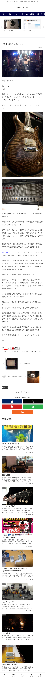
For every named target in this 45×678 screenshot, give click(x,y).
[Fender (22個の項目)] (14, 632)
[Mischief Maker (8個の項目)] (17, 642)
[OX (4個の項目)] (14, 649)
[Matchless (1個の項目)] (36, 659)
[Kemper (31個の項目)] (19, 628)
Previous (2, 27)
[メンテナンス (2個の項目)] (37, 649)
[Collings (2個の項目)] (29, 656)
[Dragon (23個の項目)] (6, 632)
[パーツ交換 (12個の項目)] (14, 639)
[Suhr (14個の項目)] (40, 635)
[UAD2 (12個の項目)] (5, 639)
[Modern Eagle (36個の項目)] (8, 628)
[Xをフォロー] (33, 401)
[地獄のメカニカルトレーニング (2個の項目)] (30, 652)
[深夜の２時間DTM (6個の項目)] (10, 646)
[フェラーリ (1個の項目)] (22, 659)
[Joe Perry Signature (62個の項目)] (29, 622)
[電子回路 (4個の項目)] (6, 649)
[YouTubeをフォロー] (12, 406)
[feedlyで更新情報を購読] (33, 406)
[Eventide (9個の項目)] (6, 642)
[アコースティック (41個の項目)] (35, 625)
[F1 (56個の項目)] (40, 622)
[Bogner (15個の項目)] (32, 635)
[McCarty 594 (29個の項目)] (30, 628)
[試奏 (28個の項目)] (39, 628)
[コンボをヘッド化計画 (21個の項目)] (26, 632)
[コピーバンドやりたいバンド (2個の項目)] (12, 656)
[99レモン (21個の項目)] (38, 632)
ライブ (5, 387)
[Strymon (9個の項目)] (30, 639)
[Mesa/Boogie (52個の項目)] (20, 625)
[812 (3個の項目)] (28, 649)
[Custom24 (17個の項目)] (13, 635)
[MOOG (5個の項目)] (23, 646)
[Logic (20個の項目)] (5, 635)
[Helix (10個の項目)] (23, 639)
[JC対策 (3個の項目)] (21, 649)
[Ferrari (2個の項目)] (38, 656)
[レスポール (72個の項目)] (15, 622)
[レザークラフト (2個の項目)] (10, 652)
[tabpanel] (12, 27)
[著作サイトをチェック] (12, 401)
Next (43, 27)
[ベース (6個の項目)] (39, 642)
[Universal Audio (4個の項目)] (36, 646)
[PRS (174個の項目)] (5, 622)
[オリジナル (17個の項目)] (23, 635)
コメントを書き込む (22, 595)
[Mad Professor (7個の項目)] (29, 642)
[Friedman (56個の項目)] (7, 625)
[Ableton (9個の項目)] (39, 639)
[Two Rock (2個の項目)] (8, 659)
